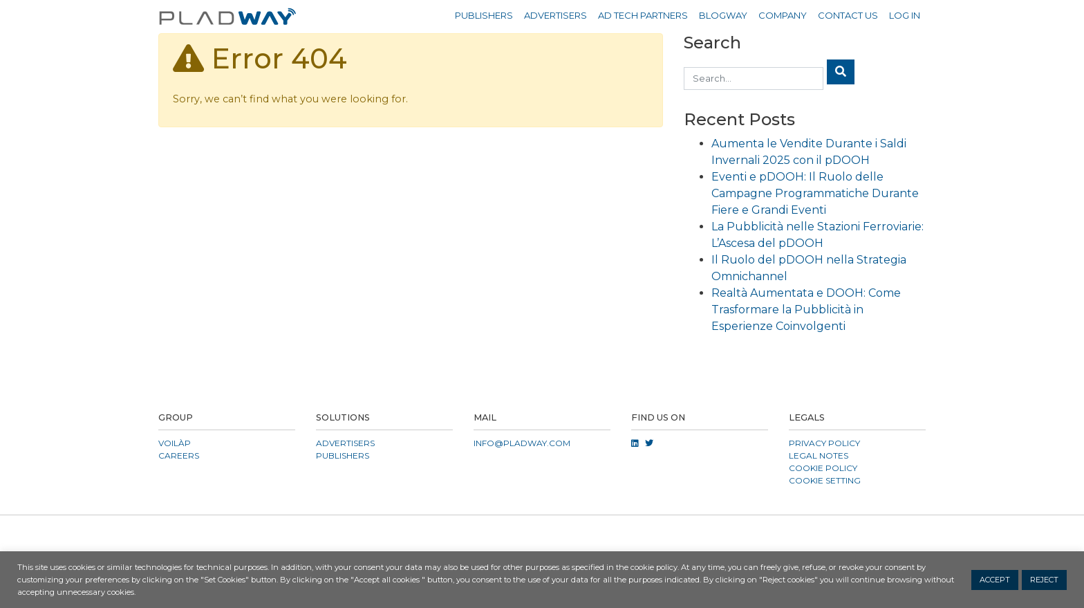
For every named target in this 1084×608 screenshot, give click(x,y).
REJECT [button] (1044, 579)
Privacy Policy (824, 443)
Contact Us (848, 15)
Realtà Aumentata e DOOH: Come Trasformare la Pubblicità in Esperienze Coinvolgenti (806, 309)
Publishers (484, 15)
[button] (542, 532)
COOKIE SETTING (825, 480)
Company (782, 15)
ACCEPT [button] (995, 579)
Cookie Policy (823, 468)
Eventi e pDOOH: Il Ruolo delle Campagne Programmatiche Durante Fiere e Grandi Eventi (815, 193)
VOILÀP (174, 443)
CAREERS (178, 455)
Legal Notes (818, 455)
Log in (904, 15)
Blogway (723, 15)
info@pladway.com (522, 443)
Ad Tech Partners (643, 15)
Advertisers (555, 15)
